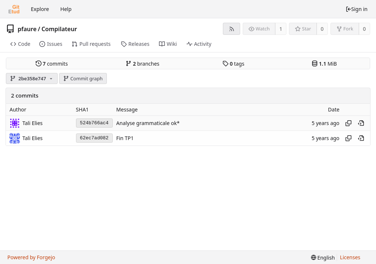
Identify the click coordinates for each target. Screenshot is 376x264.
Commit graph (83, 78)
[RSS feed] (231, 29)
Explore (40, 9)
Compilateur (59, 29)
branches (142, 63)
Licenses (350, 257)
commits (52, 63)
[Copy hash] (348, 123)
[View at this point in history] (360, 123)
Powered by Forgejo (31, 257)
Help (66, 9)
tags (233, 63)
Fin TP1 (125, 138)
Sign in (357, 9)
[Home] (14, 9)
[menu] (323, 257)
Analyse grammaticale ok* (148, 123)
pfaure (27, 29)
